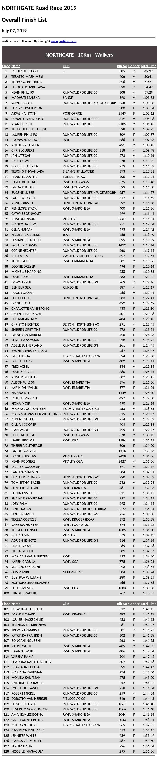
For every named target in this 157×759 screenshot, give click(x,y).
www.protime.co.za (63, 41)
